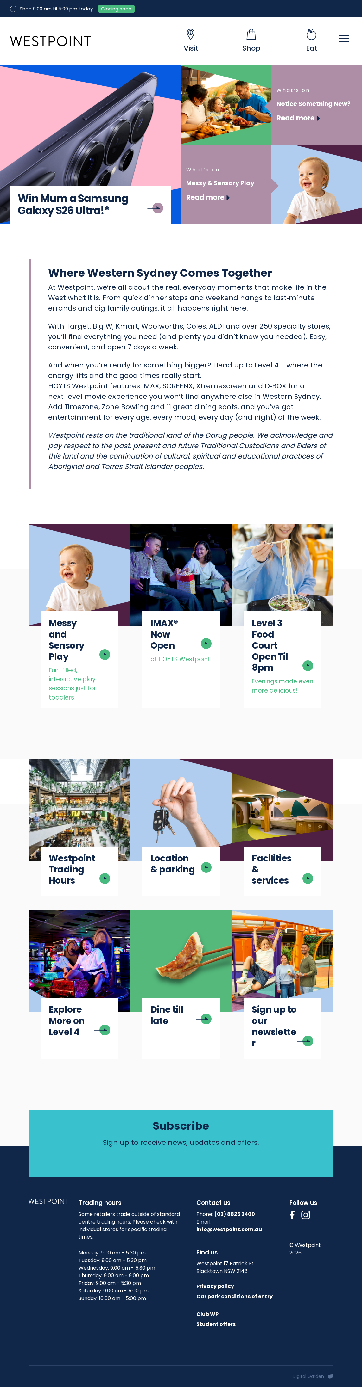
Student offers (216, 1324)
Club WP (207, 1314)
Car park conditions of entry (234, 1296)
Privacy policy (215, 1286)
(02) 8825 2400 (234, 1214)
